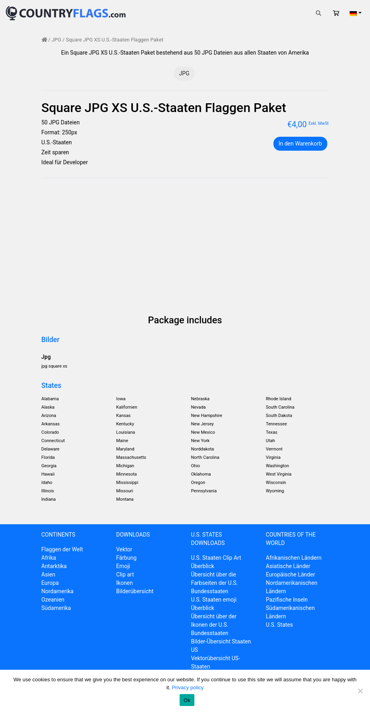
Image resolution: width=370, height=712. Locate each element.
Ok (187, 700)
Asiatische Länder (288, 566)
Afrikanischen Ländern (294, 558)
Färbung (126, 558)
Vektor (124, 549)
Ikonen (124, 583)
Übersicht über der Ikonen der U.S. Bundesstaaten (214, 624)
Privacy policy (188, 687)
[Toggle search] (318, 13)
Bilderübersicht (135, 591)
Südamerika (56, 608)
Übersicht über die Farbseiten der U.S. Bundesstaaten (214, 582)
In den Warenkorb (300, 143)
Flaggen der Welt (62, 549)
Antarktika (54, 566)
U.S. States (279, 625)
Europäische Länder (290, 574)
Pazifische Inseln (287, 599)
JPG (56, 40)
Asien (48, 574)
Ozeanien (53, 599)
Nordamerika (58, 591)
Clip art (125, 574)
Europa (50, 583)
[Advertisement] (185, 247)
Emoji (123, 566)
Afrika (49, 558)
